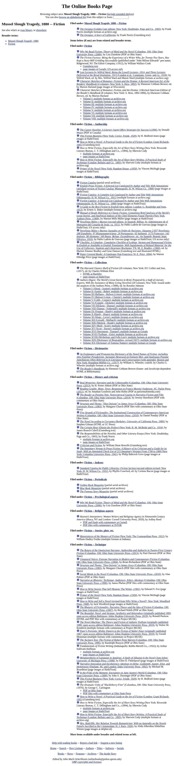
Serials (120, 748)
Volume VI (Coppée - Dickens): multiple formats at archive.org (115, 303)
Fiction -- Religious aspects (98, 511)
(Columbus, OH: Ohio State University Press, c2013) (124, 552)
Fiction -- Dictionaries (96, 348)
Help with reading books (64, 743)
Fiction (11, 43)
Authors (90, 748)
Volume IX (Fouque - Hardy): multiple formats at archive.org (114, 311)
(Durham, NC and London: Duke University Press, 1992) (123, 665)
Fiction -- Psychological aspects (101, 497)
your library (26, 30)
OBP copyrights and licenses (86, 762)
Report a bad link (89, 743)
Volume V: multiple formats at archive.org (104, 110)
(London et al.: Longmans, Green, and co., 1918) (122, 73)
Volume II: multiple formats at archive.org (104, 101)
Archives (91, 753)
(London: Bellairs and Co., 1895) (121, 161)
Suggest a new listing (111, 743)
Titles (99, 748)
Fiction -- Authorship (95, 124)
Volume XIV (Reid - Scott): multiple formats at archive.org (113, 325)
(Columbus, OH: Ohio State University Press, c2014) (120, 396)
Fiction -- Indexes (93, 462)
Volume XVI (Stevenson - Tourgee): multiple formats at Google (115, 331)
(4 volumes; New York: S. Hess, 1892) (123, 82)
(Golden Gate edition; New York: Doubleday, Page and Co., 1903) (120, 29)
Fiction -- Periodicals (95, 479)
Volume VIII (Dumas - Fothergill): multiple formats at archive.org (116, 308)
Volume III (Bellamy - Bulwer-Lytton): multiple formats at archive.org (119, 294)
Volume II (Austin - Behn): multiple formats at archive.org (112, 291)
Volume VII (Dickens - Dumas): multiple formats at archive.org (115, 305)
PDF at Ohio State (92, 690)
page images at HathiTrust (96, 156)
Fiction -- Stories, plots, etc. (99, 530)
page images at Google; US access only (103, 69)
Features (80, 753)
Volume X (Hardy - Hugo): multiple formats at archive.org (112, 314)
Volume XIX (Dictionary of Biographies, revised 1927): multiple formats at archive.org (127, 340)
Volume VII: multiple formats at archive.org (105, 115)
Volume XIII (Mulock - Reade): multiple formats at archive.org (115, 323)
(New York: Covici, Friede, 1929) (108, 136)
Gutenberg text (90, 66)
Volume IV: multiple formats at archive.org (105, 107)
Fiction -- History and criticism (101, 377)
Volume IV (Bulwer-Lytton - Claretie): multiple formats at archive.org (118, 297)
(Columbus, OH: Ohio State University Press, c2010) (123, 414)
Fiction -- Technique (95, 544)
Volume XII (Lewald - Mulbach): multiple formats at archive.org (116, 320)
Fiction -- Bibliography (96, 177)
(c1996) (118, 129)
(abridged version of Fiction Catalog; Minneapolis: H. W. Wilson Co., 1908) (122, 187)
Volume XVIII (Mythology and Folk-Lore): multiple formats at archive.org (121, 337)
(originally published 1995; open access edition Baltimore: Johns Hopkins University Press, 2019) (124, 614)
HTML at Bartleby (92, 274)
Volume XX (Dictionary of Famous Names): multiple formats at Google (119, 343)
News (70, 753)
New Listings (76, 748)
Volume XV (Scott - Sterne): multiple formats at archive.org (113, 328)
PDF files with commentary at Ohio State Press (107, 693)
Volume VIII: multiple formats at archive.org (105, 118)
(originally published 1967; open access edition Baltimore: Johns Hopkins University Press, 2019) (121, 632)
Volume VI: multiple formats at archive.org (105, 113)
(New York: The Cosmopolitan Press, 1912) (122, 536)
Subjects (109, 748)
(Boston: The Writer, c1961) (110, 589)
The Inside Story (107, 753)
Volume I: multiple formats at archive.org (104, 98)
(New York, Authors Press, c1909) (123, 215)
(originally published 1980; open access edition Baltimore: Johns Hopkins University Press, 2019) (122, 623)
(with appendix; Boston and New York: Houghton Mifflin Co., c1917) (123, 358)
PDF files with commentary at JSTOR (102, 525)
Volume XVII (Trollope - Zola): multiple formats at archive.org (115, 334)
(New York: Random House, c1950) (108, 168)
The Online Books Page (87, 6)
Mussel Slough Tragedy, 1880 (23, 41)
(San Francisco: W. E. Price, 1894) (116, 254)
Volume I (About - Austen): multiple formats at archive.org (113, 288)
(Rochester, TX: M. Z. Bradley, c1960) (124, 245)
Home (53, 748)
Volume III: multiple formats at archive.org (105, 104)
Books (61, 753)
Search (62, 748)
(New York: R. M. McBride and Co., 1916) (121, 427)
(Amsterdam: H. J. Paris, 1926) (121, 725)
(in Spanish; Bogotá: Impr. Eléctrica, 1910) (123, 235)
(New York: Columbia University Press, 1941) (122, 451)
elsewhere (41, 30)
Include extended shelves (120, 14)
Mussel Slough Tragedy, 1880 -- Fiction (105, 23)
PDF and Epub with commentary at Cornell (105, 522)
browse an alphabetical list (72, 17)
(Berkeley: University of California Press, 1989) (122, 421)
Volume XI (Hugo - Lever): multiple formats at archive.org (113, 317)
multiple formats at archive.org (98, 153)
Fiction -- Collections (95, 262)
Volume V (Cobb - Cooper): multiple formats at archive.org (113, 300)
